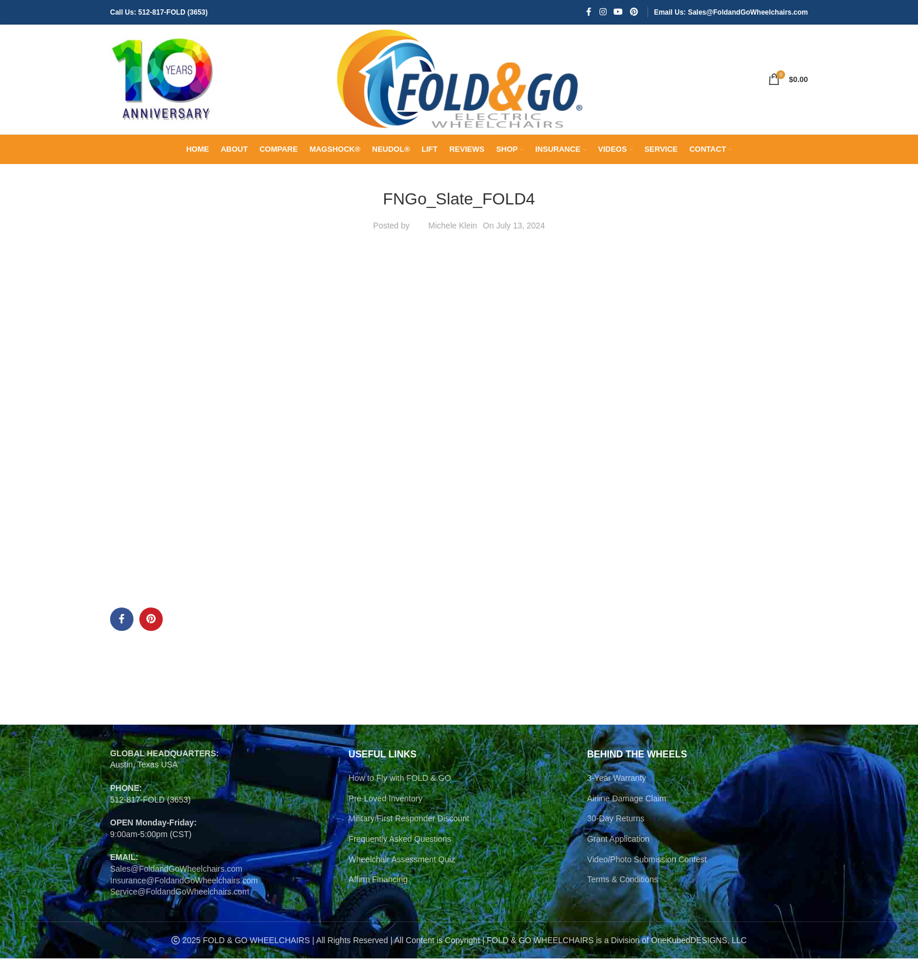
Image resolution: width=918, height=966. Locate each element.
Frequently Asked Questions (399, 846)
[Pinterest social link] (634, 13)
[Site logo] (162, 82)
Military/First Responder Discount (408, 826)
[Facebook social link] (589, 13)
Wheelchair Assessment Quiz (401, 866)
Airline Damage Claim (626, 806)
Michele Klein (453, 233)
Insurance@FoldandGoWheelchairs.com (184, 887)
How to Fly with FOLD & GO (399, 785)
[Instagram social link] (603, 13)
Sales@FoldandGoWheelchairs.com (176, 876)
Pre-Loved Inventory (385, 806)
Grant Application (618, 846)
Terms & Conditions (622, 887)
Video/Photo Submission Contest (647, 866)
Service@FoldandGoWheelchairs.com (179, 899)
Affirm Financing (377, 887)
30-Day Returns (616, 826)
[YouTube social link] (618, 13)
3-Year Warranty (616, 785)
